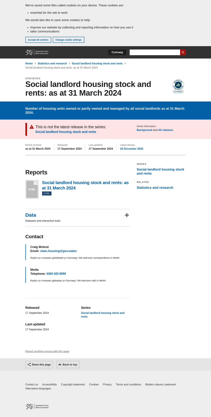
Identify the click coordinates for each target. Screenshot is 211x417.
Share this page (41, 364)
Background (144, 130)
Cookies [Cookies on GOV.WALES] (94, 384)
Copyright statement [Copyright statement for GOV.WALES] (73, 384)
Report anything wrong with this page (47, 351)
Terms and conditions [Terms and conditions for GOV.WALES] (128, 384)
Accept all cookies (38, 39)
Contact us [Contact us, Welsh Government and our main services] (31, 384)
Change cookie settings (68, 39)
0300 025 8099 (56, 273)
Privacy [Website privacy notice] (107, 384)
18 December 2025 (131, 148)
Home (29, 63)
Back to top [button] (70, 364)
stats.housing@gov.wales (58, 251)
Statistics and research (52, 63)
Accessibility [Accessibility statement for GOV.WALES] (49, 384)
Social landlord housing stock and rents (97, 63)
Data (30, 215)
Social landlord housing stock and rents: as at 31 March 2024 (32, 189)
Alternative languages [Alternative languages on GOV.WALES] (38, 388)
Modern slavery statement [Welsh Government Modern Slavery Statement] (160, 384)
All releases (165, 130)
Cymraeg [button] (117, 52)
